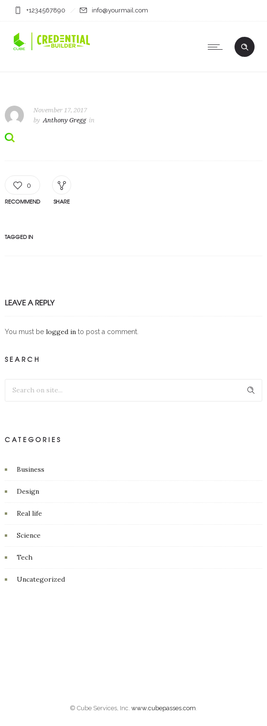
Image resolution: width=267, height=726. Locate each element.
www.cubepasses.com (163, 708)
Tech (24, 557)
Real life (29, 513)
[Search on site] (133, 390)
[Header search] (244, 47)
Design (28, 491)
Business (30, 469)
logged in (61, 331)
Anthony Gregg (64, 120)
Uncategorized (41, 579)
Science (29, 535)
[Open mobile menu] (217, 46)
